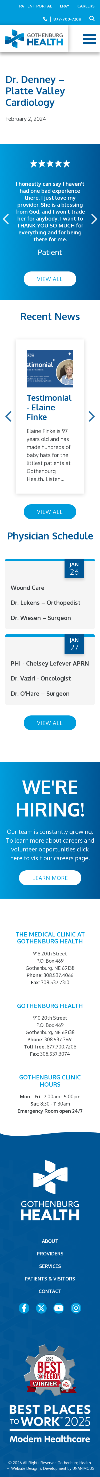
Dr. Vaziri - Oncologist (41, 678)
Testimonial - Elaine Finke (49, 407)
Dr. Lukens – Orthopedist (46, 602)
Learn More (50, 877)
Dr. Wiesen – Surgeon (41, 617)
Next (93, 219)
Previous (6, 219)
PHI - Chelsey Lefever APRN (50, 663)
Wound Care (28, 587)
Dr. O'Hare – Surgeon (40, 693)
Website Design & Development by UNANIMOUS (52, 1468)
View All (50, 278)
